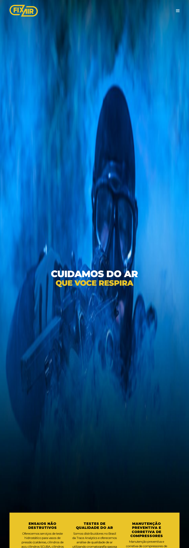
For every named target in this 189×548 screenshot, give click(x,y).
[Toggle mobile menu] (178, 10)
